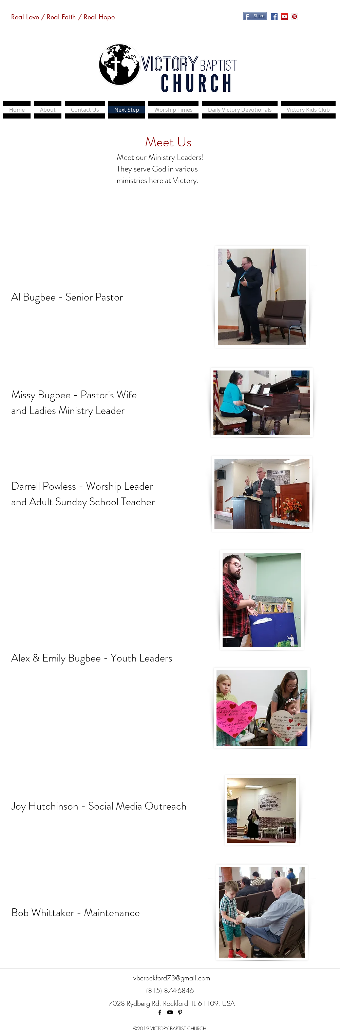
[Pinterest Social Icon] (294, 16)
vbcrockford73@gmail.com (171, 977)
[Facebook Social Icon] (274, 16)
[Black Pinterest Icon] (180, 1012)
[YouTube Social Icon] (284, 16)
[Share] (255, 16)
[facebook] (159, 1012)
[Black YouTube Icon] (170, 1012)
